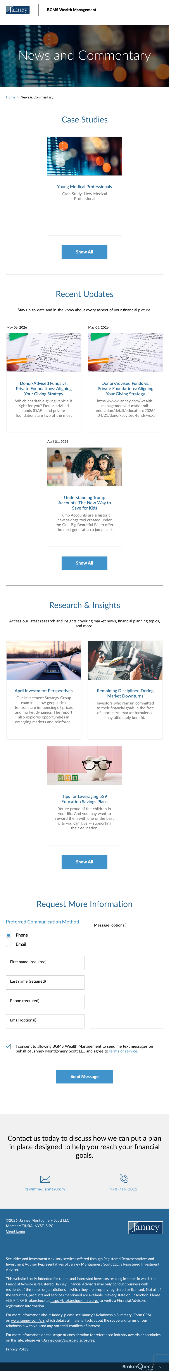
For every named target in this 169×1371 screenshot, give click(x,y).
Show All (84, 252)
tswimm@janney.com (45, 1190)
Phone (22, 935)
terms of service (123, 1052)
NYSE (39, 1226)
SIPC (49, 1226)
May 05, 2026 (98, 327)
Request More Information (84, 904)
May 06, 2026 (17, 327)
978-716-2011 (124, 1190)
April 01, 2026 (57, 442)
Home (10, 97)
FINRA (27, 1226)
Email (21, 944)
